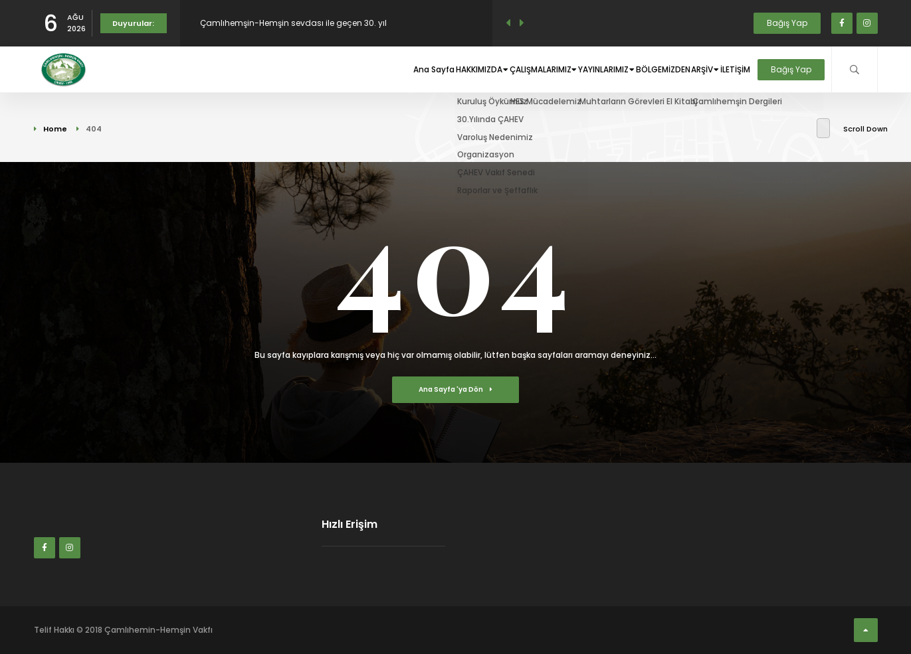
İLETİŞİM (732, 69)
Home (55, 128)
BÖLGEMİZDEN (641, 69)
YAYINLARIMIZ (573, 69)
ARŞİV (693, 69)
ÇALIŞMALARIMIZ (494, 69)
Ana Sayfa (358, 69)
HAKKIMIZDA (417, 69)
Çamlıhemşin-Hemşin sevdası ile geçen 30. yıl (293, 23)
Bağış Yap (787, 23)
